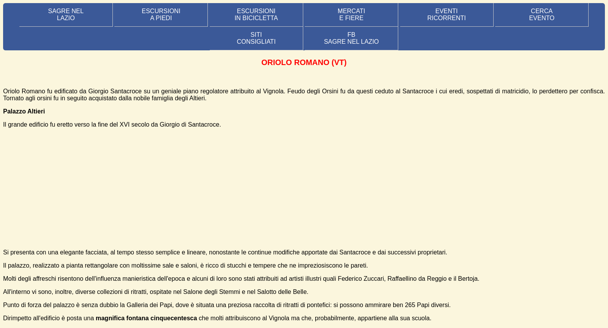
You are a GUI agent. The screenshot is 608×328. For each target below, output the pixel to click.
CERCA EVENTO (541, 14)
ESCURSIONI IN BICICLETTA (256, 14)
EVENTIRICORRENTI (446, 14)
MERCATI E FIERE (351, 14)
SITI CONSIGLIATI (256, 38)
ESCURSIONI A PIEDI (161, 14)
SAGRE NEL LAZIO (66, 14)
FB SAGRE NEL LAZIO (351, 38)
